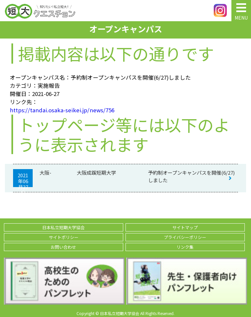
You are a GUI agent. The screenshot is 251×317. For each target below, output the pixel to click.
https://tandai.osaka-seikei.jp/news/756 (62, 110)
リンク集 (184, 247)
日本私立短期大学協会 (63, 227)
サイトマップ (185, 227)
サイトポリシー (63, 237)
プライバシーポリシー (185, 237)
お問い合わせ (63, 247)
